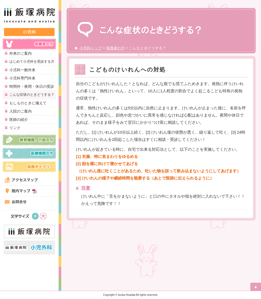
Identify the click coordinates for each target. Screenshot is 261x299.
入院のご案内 (20, 111)
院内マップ (29, 191)
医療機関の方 (29, 153)
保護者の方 (29, 44)
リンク (15, 128)
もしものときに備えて (28, 103)
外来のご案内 (20, 53)
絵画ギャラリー (29, 166)
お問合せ (29, 202)
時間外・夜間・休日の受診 (31, 86)
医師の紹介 (18, 119)
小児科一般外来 (22, 70)
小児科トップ (90, 48)
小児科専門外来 (22, 78)
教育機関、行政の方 (29, 140)
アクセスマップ (29, 180)
